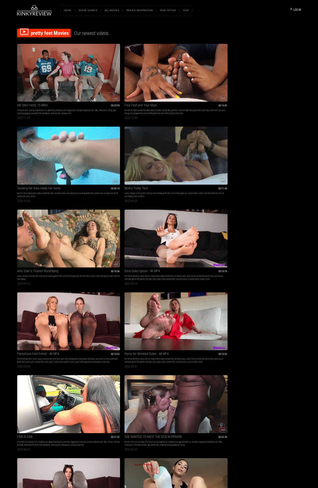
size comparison (204, 268)
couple (19, 329)
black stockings (99, 146)
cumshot (267, 149)
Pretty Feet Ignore (29, 382)
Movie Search (88, 10)
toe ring (250, 271)
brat (76, 268)
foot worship (143, 85)
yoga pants (194, 326)
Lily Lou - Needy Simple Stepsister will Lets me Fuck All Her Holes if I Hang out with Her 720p (101, 260)
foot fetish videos (285, 332)
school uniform (48, 265)
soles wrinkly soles (151, 152)
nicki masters (204, 88)
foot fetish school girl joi (30, 268)
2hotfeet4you (160, 393)
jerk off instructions (279, 207)
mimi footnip (214, 390)
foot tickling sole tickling (232, 204)
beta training (257, 207)
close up (234, 326)
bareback (46, 88)
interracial (53, 85)
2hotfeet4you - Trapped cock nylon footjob (274, 260)
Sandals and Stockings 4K (34, 199)
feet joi (40, 143)
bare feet (49, 387)
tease (209, 387)
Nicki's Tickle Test (201, 77)
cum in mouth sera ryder (155, 332)
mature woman (265, 387)
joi (289, 204)
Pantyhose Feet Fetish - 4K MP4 (96, 138)
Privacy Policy (174, 445)
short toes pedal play (214, 393)
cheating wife (202, 149)
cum (32, 88)
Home (67, 10)
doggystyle (21, 85)
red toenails (35, 329)
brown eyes (107, 268)
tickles (213, 85)
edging (201, 326)
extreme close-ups (223, 326)
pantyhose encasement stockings (112, 152)
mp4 (283, 326)
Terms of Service (146, 445)
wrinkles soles (101, 390)
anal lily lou (107, 271)
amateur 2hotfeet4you (289, 271)
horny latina (146, 88)
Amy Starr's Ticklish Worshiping (268, 77)
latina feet (79, 207)
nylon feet (113, 143)
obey (288, 207)
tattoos (148, 329)
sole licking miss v (276, 329)
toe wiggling (173, 265)
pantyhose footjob (158, 390)
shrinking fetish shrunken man (222, 268)
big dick (49, 326)
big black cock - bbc (41, 85)
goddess (158, 265)
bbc (119, 82)
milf (255, 143)
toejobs (167, 387)
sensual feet (262, 274)
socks (97, 143)
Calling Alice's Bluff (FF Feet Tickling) (214, 199)
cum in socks (27, 332)
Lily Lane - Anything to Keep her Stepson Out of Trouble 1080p (101, 382)
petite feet (28, 149)
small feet (33, 265)
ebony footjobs (106, 82)
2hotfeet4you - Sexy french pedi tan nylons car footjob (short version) (159, 382)
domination (83, 268)
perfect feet (37, 149)
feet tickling (199, 204)
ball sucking (29, 82)
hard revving (232, 390)
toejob (174, 390)
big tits (135, 82)
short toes (109, 85)
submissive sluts (112, 265)
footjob (114, 82)
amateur (59, 82)
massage (290, 387)
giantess (78, 85)
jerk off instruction (258, 204)
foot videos (274, 332)
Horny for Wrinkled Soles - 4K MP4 (154, 138)
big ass (232, 143)
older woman (94, 387)
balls (261, 146)
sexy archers (275, 271)
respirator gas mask (222, 329)
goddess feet (157, 268)
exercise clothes (209, 332)
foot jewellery (259, 271)
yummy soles (253, 332)
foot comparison (91, 88)
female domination (255, 265)
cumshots (287, 265)
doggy (85, 390)
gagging (27, 88)
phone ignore (21, 393)
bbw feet (93, 85)
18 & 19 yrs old (87, 265)
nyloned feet (106, 149)
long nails (275, 387)
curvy (206, 326)
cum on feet (147, 390)
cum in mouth (84, 387)
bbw (98, 82)
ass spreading (49, 82)
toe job (267, 271)
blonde (250, 143)
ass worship (262, 143)
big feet (155, 387)
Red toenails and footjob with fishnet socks (43, 321)
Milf (186, 10)
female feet (264, 329)
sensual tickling (201, 82)
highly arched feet (90, 82)
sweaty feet (105, 143)
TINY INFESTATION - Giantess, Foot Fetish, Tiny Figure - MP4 (216, 260)
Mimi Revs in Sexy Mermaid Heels (211, 382)
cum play (135, 387)
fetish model (205, 85)
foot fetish (79, 82)
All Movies (112, 10)
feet (167, 82)
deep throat (39, 82)
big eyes (99, 271)
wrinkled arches (228, 393)
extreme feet (63, 149)
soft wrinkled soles (291, 329)
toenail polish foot (54, 329)
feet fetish (26, 210)
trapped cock (252, 274)
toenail (43, 329)
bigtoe (253, 396)
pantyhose (251, 268)
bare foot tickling (196, 207)
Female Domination (140, 10)
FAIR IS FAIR (197, 138)
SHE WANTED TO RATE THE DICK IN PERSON (274, 138)
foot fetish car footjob (174, 393)
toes (140, 82)
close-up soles (265, 335)
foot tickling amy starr (283, 85)
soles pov (20, 149)
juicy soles (288, 390)
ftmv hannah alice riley (225, 207)
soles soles (52, 390)
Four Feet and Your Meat (91, 77)
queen (250, 210)
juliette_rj (270, 393)
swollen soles (22, 152)
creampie (29, 85)
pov (104, 265)
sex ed (110, 390)
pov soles (45, 149)
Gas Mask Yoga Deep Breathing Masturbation (216, 321)
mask (197, 329)
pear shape (235, 329)
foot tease (113, 326)
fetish (192, 265)
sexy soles (110, 146)
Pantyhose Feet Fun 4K (147, 199)
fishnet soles (53, 210)
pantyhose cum (137, 393)
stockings (295, 265)
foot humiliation (94, 326)
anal (64, 82)
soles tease (61, 146)
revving (199, 390)
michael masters (89, 271)
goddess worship (23, 387)
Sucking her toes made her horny (154, 77)
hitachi (211, 329)
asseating (200, 152)
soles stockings (173, 210)
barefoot (29, 143)
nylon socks (116, 149)
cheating (20, 88)
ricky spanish (84, 393)
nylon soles (97, 149)
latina (39, 265)
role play (214, 143)
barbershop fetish (276, 390)
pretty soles (217, 204)
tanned (159, 85)
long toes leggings (281, 393)
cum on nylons (149, 393)
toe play (296, 268)
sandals (28, 207)
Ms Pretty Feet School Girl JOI (36, 260)
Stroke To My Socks (261, 199)
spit (64, 85)
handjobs (135, 326)
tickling (214, 82)
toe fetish (113, 204)
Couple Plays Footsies (146, 260)
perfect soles (85, 152)
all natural (98, 265)
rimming (236, 146)
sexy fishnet (94, 152)
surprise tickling (209, 207)
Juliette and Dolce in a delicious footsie (273, 382)
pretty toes (146, 396)
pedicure (197, 85)
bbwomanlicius (260, 393)
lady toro (94, 207)
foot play (165, 265)
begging (294, 207)
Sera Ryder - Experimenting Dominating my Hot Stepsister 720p (159, 321)
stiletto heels (200, 393)
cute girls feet (263, 332)
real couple (57, 326)
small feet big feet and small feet (110, 88)
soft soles (255, 329)
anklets (206, 390)
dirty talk (20, 82)
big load (99, 268)
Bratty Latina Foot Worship (92, 321)
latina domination (97, 329)
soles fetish (34, 146)
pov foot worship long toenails (109, 207)
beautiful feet (87, 146)
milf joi (255, 210)
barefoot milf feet (265, 210)
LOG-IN (297, 9)
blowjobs (123, 265)
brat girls (104, 326)
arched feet (43, 146)
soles (192, 82)
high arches (147, 82)
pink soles (54, 149)
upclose (41, 393)
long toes (85, 85)
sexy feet (294, 204)
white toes (117, 85)
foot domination (81, 204)
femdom (269, 204)
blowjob (193, 149)
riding (60, 85)
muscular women (205, 146)
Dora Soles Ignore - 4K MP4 (35, 138)
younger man (104, 387)
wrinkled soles (175, 82)
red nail (292, 393)
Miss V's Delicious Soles (263, 321)
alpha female (62, 390)
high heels (202, 387)
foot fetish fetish (223, 85)
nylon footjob (137, 390)
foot (224, 265)
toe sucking (280, 82)
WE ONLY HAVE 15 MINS (32, 77)
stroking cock (55, 88)
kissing (201, 143)
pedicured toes (168, 268)
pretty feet (38, 88)
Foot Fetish (168, 10)
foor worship (168, 85)
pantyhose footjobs (269, 268)
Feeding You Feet (86, 199)
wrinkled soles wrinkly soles (40, 152)
